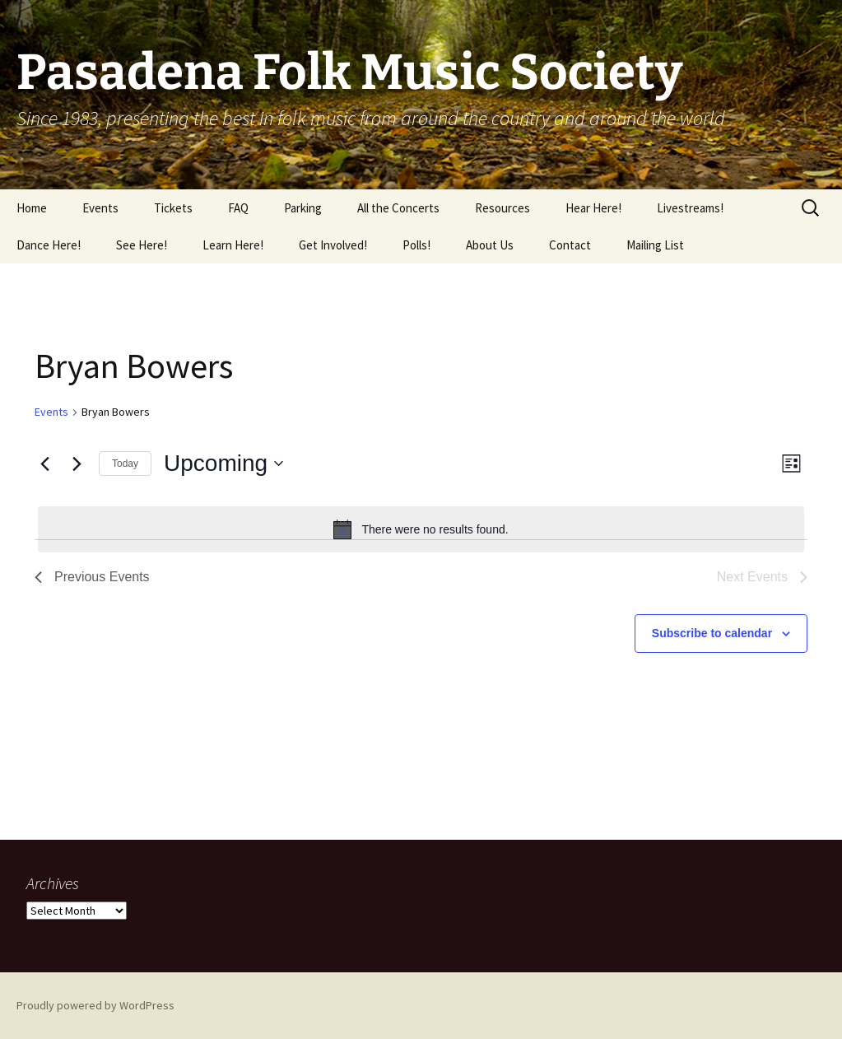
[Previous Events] (44, 463)
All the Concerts (398, 208)
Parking (303, 208)
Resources (502, 208)
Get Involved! (333, 245)
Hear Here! (593, 208)
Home (31, 208)
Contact (570, 245)
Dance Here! (48, 245)
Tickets (173, 208)
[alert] (421, 529)
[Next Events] (76, 463)
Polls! (416, 245)
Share (43, 434)
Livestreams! (690, 208)
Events (100, 208)
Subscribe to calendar (712, 633)
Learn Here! (232, 245)
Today (125, 463)
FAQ (238, 208)
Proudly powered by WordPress (95, 1005)
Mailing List (655, 245)
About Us (490, 245)
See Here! (141, 245)
